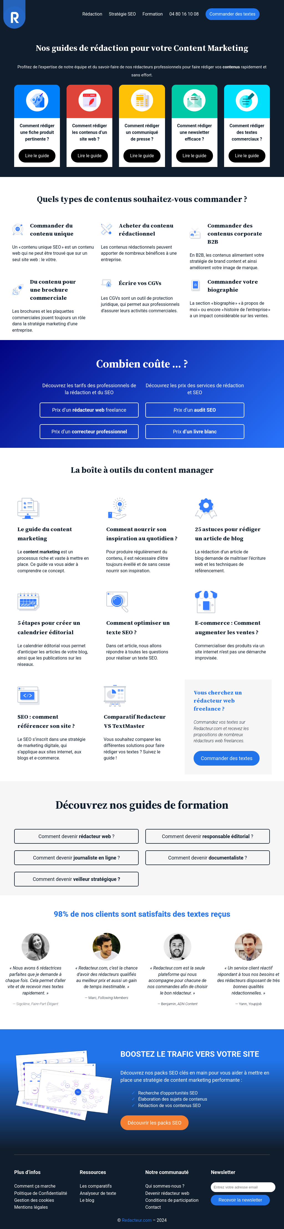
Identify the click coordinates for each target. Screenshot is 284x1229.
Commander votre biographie (232, 286)
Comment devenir (76, 879)
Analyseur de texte (98, 1193)
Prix (195, 431)
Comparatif (120, 717)
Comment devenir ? (76, 836)
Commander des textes (226, 758)
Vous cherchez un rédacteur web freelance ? (218, 700)
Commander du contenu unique (51, 229)
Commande (223, 225)
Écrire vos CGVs (140, 283)
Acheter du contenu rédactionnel (146, 229)
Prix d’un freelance (89, 410)
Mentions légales (31, 1207)
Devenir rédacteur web (167, 1193)
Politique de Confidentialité (40, 1193)
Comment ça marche (34, 1186)
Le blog (87, 1200)
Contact (153, 1207)
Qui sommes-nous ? (164, 1186)
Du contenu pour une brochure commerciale (53, 290)
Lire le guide (37, 155)
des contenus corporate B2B (234, 233)
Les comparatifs (96, 1186)
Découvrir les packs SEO (154, 1123)
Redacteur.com (136, 1220)
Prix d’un (89, 431)
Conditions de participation (172, 1200)
